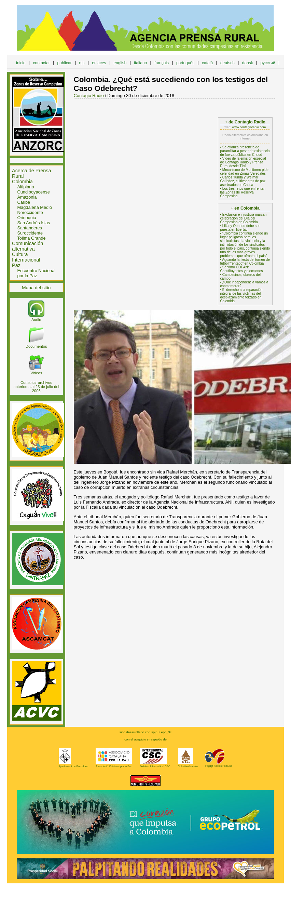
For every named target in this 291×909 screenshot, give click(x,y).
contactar (41, 63)
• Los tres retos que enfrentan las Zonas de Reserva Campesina (242, 192)
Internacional (26, 260)
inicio (20, 63)
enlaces (99, 63)
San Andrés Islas (33, 222)
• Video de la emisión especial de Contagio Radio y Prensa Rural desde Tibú (243, 162)
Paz (16, 265)
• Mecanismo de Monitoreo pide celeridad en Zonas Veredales (244, 171)
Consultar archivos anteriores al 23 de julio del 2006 (36, 386)
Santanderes (29, 227)
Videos (36, 371)
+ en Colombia (245, 208)
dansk (247, 63)
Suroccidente (30, 233)
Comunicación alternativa (27, 246)
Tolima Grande (31, 238)
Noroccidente (30, 212)
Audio (36, 317)
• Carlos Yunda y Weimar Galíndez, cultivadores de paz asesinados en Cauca (243, 181)
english (119, 63)
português (185, 63)
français (161, 63)
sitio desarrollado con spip (138, 732)
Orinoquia (26, 217)
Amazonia (27, 197)
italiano (140, 63)
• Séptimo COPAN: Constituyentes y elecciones (241, 269)
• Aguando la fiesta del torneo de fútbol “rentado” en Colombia (245, 261)
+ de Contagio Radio (245, 122)
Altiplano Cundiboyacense (33, 189)
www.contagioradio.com (249, 127)
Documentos (36, 344)
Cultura (20, 254)
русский (268, 63)
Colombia (22, 181)
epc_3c (145, 751)
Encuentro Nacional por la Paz (36, 273)
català (207, 63)
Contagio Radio (89, 95)
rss (81, 63)
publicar (64, 63)
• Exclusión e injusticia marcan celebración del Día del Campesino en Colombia (243, 218)
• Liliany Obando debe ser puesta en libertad (240, 227)
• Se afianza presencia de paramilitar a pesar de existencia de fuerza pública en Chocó (245, 151)
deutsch (227, 63)
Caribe (23, 202)
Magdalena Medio (34, 207)
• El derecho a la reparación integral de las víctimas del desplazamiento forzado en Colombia (241, 295)
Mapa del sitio (36, 287)
